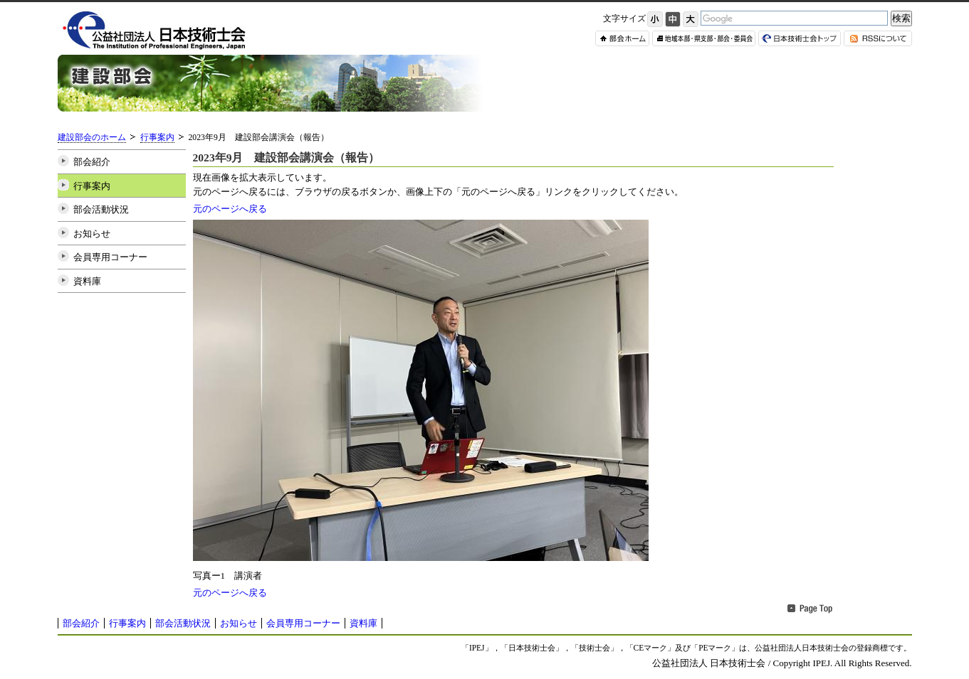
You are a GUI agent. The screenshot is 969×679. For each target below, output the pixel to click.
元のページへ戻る (230, 208)
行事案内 (157, 137)
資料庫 (87, 281)
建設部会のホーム (92, 137)
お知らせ (91, 233)
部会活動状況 (101, 209)
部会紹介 (91, 161)
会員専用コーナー (110, 257)
